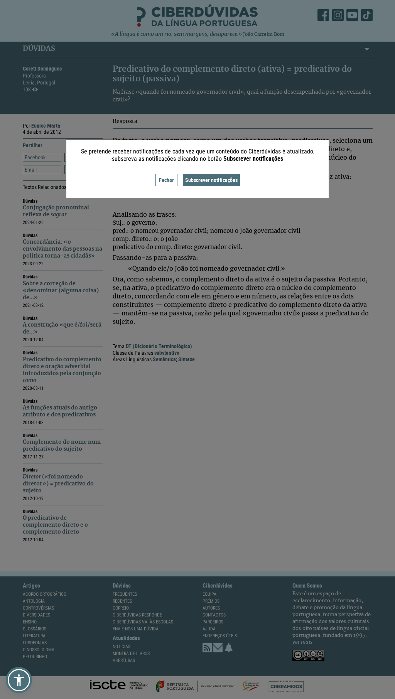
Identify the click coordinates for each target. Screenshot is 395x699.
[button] (19, 680)
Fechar (166, 180)
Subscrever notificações (211, 180)
